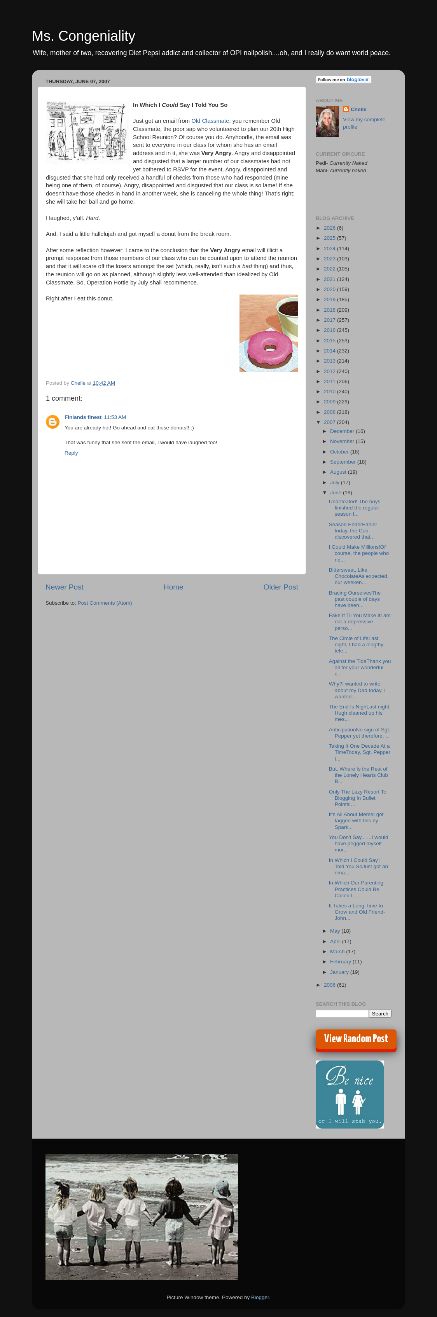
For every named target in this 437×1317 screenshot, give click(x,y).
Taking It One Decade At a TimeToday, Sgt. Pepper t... (359, 752)
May (335, 931)
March (338, 951)
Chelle (359, 109)
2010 (330, 391)
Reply (71, 453)
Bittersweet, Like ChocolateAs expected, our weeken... (359, 576)
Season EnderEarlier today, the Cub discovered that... (353, 531)
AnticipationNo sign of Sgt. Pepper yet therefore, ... (359, 733)
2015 (330, 341)
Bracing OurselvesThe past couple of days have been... (355, 599)
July (335, 482)
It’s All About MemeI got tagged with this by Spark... (356, 820)
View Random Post (356, 1039)
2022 (330, 269)
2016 (330, 330)
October (340, 452)
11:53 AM (115, 417)
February (341, 962)
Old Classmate (210, 121)
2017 (330, 320)
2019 (330, 299)
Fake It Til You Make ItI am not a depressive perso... (360, 621)
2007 (330, 422)
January (340, 972)
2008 (330, 412)
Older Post (281, 587)
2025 (330, 238)
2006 (330, 985)
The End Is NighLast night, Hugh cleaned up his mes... (360, 713)
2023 (330, 259)
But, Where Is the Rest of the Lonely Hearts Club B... (358, 775)
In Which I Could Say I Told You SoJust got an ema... (358, 866)
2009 (330, 402)
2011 (330, 381)
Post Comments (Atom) (105, 603)
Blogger (260, 1297)
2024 (330, 248)
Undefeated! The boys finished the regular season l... (355, 508)
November (343, 441)
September (343, 462)
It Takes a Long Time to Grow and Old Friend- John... (357, 912)
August (339, 472)
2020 (330, 289)
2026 (330, 228)
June (336, 492)
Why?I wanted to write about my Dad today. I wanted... (357, 690)
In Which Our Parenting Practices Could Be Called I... (356, 889)
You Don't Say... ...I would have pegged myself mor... (358, 843)
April (336, 941)
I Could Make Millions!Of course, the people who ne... (359, 553)
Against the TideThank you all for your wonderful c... (360, 667)
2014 (330, 351)
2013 (330, 361)
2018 (330, 310)
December (343, 431)
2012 (330, 371)
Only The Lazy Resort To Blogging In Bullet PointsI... (357, 798)
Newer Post (64, 587)
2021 (330, 279)
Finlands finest (83, 417)
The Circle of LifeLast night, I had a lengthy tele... (356, 644)
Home (173, 587)
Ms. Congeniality (83, 36)
